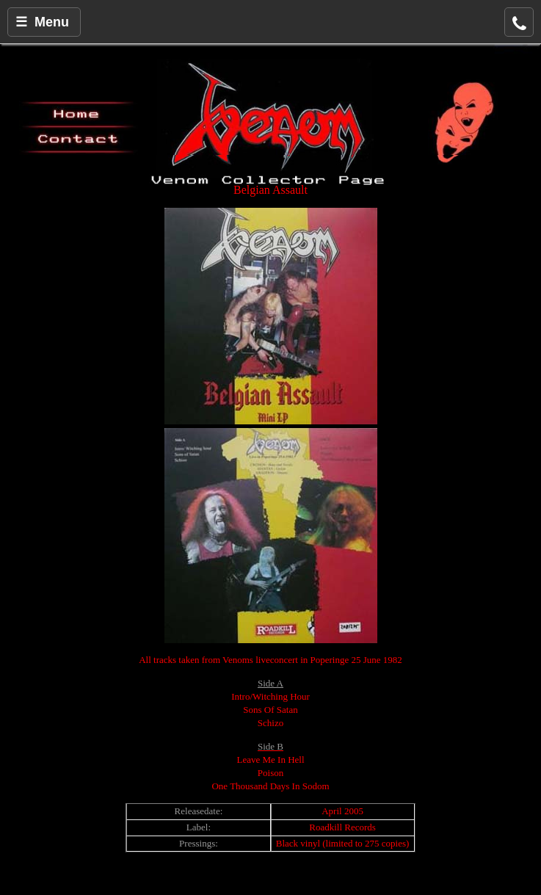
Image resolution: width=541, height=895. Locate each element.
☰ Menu (42, 22)
